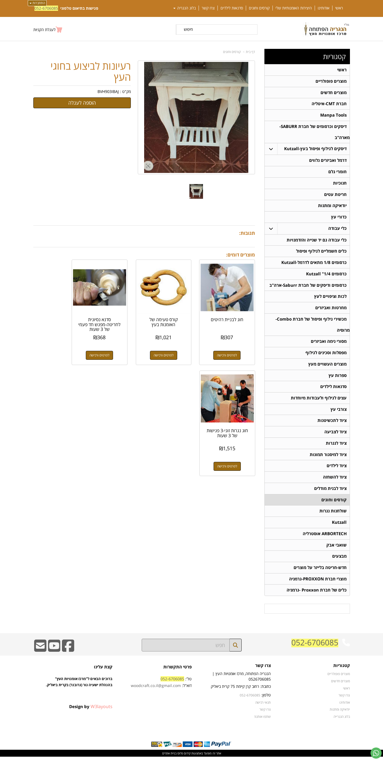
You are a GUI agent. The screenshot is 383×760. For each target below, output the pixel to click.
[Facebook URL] (68, 652)
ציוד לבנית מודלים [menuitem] (330, 491)
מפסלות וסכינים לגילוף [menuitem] (326, 354)
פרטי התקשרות (177, 670)
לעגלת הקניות (44, 29)
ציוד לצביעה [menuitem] (335, 434)
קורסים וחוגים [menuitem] (259, 8)
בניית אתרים (169, 756)
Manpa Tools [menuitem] (333, 115)
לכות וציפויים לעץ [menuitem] (330, 298)
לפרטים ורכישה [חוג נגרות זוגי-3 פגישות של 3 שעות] (58, 348)
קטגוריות (334, 56)
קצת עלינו (103, 670)
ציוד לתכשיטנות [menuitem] (332, 423)
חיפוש (188, 29)
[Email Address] (40, 652)
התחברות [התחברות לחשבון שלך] (37, 3)
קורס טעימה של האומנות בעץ (173, 315)
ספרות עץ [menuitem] (338, 377)
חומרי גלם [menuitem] (337, 172)
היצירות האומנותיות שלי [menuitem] (294, 8)
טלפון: (266, 698)
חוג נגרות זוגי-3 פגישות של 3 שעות (58, 315)
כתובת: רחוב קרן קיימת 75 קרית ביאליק (241, 689)
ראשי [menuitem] (339, 8)
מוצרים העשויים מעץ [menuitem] (327, 366)
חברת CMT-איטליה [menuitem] (329, 104)
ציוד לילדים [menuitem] (337, 468)
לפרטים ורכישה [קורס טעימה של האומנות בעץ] (173, 348)
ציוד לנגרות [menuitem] (336, 445)
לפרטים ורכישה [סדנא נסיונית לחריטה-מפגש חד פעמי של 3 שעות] (115, 348)
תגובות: (247, 233)
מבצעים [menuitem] (339, 559)
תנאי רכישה (263, 705)
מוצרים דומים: (240, 254)
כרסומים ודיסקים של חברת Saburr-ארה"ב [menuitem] (308, 286)
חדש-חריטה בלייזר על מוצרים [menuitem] (320, 570)
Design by (90, 710)
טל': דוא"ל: (161, 685)
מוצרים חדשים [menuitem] (334, 92)
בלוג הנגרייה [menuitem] (342, 720)
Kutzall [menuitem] (339, 525)
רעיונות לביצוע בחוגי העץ (91, 71)
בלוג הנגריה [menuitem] (184, 8)
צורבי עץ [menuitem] (339, 411)
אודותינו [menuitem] (323, 8)
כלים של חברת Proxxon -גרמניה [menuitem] (317, 593)
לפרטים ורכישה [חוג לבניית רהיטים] (230, 348)
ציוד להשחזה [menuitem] (335, 479)
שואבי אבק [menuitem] (336, 548)
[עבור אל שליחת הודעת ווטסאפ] (376, 753)
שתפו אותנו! (262, 720)
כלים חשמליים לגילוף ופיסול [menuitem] (321, 252)
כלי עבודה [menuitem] (337, 229)
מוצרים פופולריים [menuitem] (331, 81)
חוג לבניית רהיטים (230, 313)
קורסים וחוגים (232, 51)
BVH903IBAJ (108, 91)
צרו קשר (263, 669)
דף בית (250, 51)
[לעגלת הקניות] (48, 29)
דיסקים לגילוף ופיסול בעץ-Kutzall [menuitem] (315, 149)
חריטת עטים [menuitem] (335, 195)
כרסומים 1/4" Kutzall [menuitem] (326, 275)
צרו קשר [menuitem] (208, 8)
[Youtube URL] (54, 652)
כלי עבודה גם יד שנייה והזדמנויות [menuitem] (317, 241)
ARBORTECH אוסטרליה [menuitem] (325, 536)
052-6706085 (46, 8)
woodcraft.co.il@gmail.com (156, 688)
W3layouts (101, 710)
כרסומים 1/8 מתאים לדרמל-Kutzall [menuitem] (314, 263)
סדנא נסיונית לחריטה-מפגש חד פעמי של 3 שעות (115, 318)
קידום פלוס (184, 756)
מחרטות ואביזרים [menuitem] (331, 309)
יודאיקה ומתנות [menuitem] (332, 206)
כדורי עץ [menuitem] (339, 218)
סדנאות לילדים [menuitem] (232, 8)
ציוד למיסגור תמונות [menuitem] (328, 457)
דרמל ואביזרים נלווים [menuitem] (328, 161)
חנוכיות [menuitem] (340, 184)
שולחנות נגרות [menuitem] (333, 514)
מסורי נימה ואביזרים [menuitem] (329, 343)
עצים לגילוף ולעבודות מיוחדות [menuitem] (319, 400)
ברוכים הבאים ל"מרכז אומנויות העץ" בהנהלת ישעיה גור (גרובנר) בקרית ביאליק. (79, 691)
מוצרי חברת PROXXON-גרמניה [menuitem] (318, 582)
